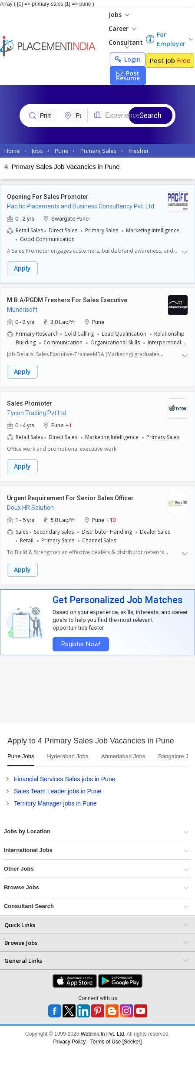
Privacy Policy (69, 1042)
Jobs (119, 14)
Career (122, 28)
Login (128, 59)
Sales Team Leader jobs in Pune (57, 791)
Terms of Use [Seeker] (116, 1042)
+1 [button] (69, 425)
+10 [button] (111, 519)
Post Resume (128, 75)
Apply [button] (22, 268)
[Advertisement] (81, 692)
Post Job (170, 60)
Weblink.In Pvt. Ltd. (103, 1034)
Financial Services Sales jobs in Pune (64, 779)
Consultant (126, 43)
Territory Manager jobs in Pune (55, 803)
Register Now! (80, 644)
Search (150, 115)
